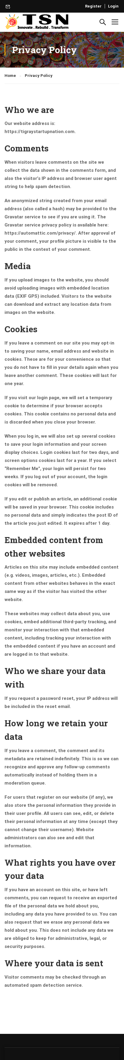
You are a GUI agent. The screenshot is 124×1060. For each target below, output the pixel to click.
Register (93, 6)
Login (113, 6)
